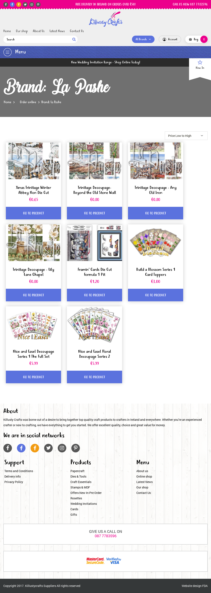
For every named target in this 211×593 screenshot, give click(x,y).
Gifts (73, 515)
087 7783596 (105, 535)
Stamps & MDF (80, 487)
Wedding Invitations (83, 504)
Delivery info (12, 476)
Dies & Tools (78, 476)
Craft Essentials (80, 482)
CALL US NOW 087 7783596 (190, 4)
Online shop (144, 476)
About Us (39, 31)
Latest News (57, 31)
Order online (28, 102)
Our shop (22, 31)
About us (142, 471)
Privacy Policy (13, 482)
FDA (205, 586)
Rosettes (76, 498)
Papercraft (77, 471)
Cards (74, 509)
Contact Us (77, 31)
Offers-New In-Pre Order (86, 493)
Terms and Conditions (18, 471)
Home (7, 31)
